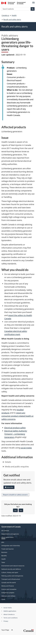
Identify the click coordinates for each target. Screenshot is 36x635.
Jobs (2, 542)
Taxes (3, 562)
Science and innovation (8, 589)
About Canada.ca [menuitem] (9, 614)
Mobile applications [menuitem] (10, 611)
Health (14, 15)
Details (8, 462)
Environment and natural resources (12, 566)
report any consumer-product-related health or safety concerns (17, 415)
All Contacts (5, 531)
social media (26, 447)
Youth (3, 599)
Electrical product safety (15, 427)
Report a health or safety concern (15, 495)
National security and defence (11, 569)
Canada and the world (8, 582)
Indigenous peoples (7, 593)
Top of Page (7, 630)
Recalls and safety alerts (12, 20)
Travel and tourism (7, 549)
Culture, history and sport (9, 572)
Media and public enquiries (17, 466)
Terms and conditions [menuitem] (11, 618)
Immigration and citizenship (10, 545)
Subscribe (9, 487)
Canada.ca (5, 15)
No (21, 510)
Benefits (4, 556)
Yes (15, 510)
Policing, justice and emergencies (12, 576)
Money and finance (7, 586)
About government (7, 537)
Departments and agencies (10, 534)
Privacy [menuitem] (6, 621)
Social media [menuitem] (8, 608)
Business (4, 552)
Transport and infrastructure (10, 579)
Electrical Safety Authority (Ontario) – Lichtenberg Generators (15, 434)
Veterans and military (8, 596)
